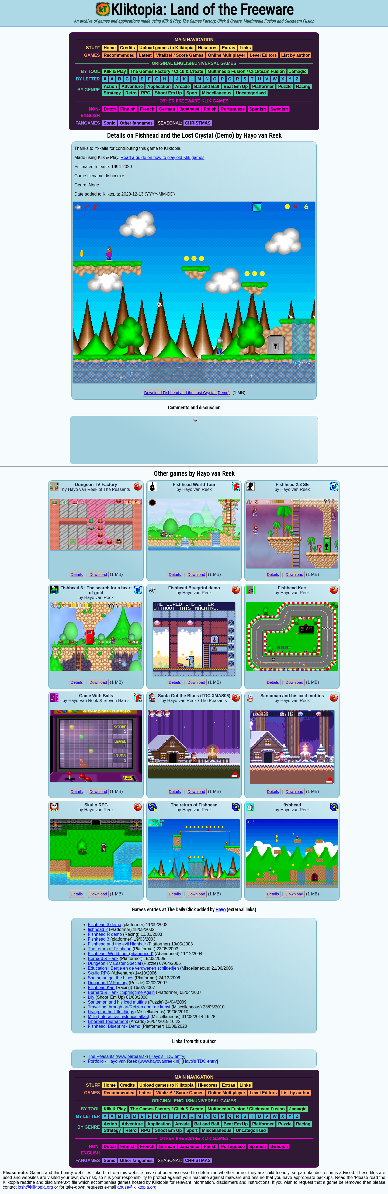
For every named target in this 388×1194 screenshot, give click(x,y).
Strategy (112, 93)
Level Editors (263, 55)
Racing (303, 86)
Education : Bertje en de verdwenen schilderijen (133, 968)
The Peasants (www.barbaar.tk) (118, 1056)
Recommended (119, 55)
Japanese (189, 109)
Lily (91, 997)
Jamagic (297, 71)
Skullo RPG (99, 973)
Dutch (110, 109)
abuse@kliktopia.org (136, 1187)
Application (159, 86)
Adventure (132, 86)
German (167, 109)
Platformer (263, 86)
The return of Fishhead (109, 949)
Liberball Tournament (108, 1021)
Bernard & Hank (103, 958)
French (147, 109)
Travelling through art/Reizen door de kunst (129, 1007)
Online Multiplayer (226, 55)
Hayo (221, 910)
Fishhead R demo (105, 934)
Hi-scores (208, 47)
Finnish (128, 109)
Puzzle (285, 86)
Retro (131, 93)
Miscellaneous (216, 93)
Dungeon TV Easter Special (114, 963)
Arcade (182, 86)
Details (77, 574)
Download (98, 574)
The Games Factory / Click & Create (166, 71)
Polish (210, 109)
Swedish (279, 109)
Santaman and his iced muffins (117, 1002)
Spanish (257, 109)
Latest (145, 55)
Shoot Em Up (168, 93)
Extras (228, 47)
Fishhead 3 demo (104, 924)
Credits (127, 47)
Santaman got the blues (110, 978)
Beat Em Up (236, 86)
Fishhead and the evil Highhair (117, 944)
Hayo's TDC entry (167, 1056)
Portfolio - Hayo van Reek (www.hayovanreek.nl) (134, 1061)
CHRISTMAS (198, 123)
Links (245, 47)
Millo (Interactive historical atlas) (118, 1016)
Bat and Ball (206, 86)
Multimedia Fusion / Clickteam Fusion (246, 71)
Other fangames (136, 123)
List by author (295, 55)
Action (110, 86)
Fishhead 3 (98, 939)
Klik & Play (115, 71)
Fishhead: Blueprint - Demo (114, 1026)
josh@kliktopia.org (35, 1187)
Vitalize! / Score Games (179, 55)
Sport (192, 93)
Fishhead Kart (101, 987)
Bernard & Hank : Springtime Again (121, 992)
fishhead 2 (98, 929)
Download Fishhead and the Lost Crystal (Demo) (187, 393)
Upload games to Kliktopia (166, 47)
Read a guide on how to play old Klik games (162, 157)
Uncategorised (251, 93)
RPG (145, 93)
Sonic (110, 123)
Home (110, 47)
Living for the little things (111, 1011)
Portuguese (233, 109)
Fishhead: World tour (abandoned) (120, 953)
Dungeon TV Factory (107, 982)
